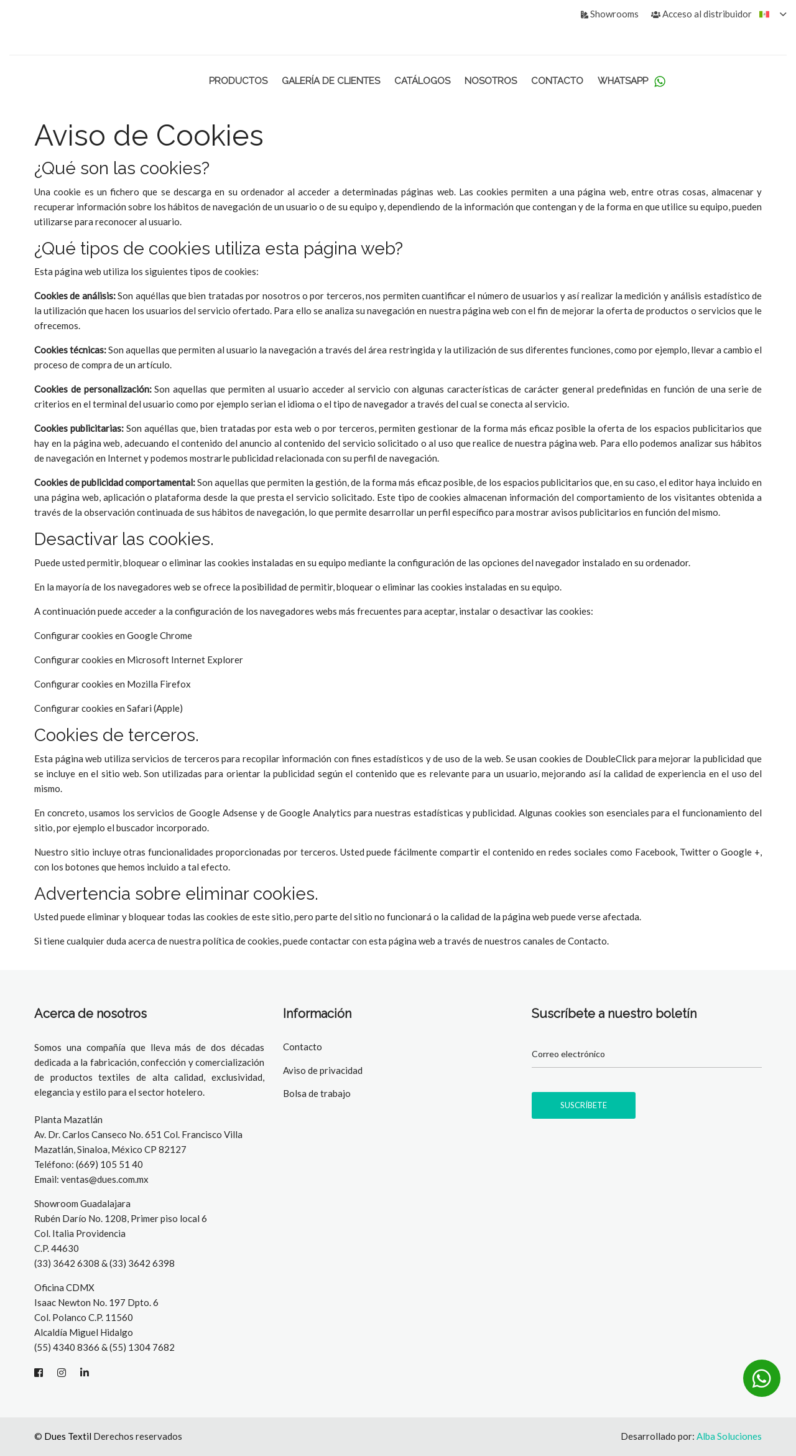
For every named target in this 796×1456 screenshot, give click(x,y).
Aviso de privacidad (323, 1070)
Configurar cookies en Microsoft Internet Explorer (138, 659)
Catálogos (422, 80)
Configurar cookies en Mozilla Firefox (112, 683)
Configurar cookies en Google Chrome (113, 635)
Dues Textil (67, 1436)
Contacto (557, 80)
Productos (238, 80)
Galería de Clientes (331, 80)
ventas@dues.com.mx (105, 1179)
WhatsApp (631, 81)
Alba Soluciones (729, 1436)
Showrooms (610, 13)
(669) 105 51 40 (109, 1164)
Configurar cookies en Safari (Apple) (108, 708)
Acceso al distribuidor (701, 13)
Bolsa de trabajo (317, 1093)
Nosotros (491, 80)
